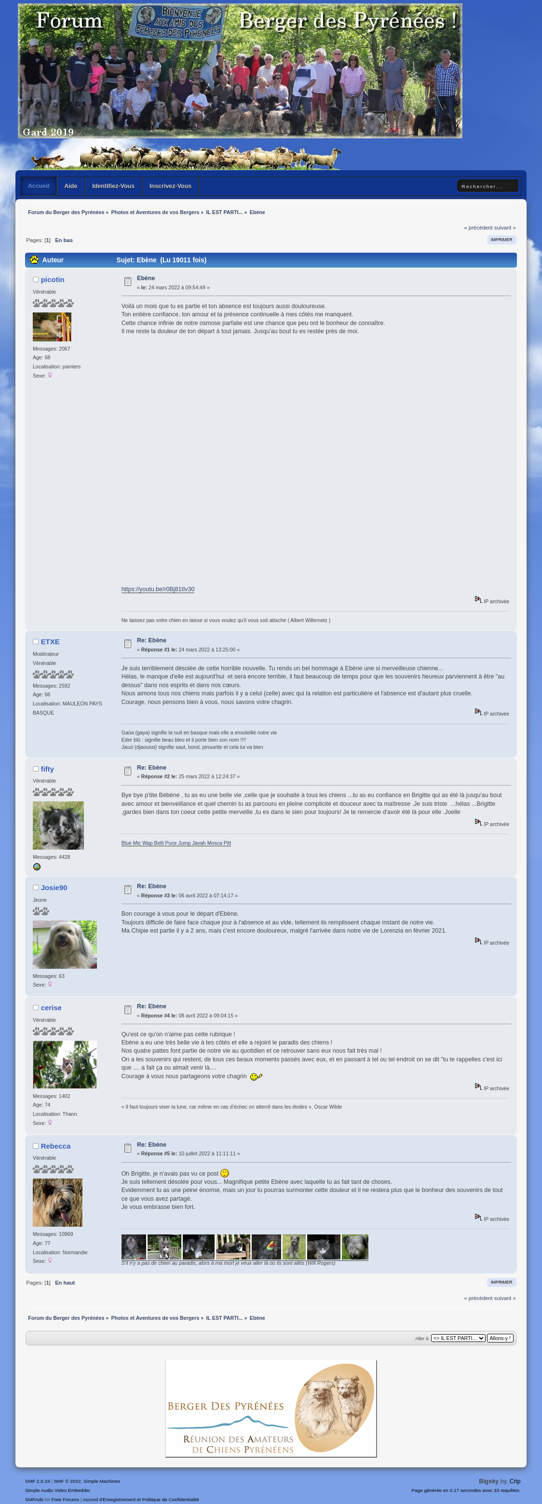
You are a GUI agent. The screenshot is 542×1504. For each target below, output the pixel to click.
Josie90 (54, 887)
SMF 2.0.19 (37, 1481)
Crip (515, 1481)
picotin (53, 279)
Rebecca (56, 1146)
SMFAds (34, 1499)
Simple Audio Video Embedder (57, 1490)
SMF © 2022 (67, 1481)
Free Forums (65, 1499)
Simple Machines (101, 1481)
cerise (51, 1007)
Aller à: (422, 1338)
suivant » (505, 227)
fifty (47, 769)
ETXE (50, 641)
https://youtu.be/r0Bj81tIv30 (158, 589)
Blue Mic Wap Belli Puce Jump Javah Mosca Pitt (176, 843)
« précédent (478, 227)
